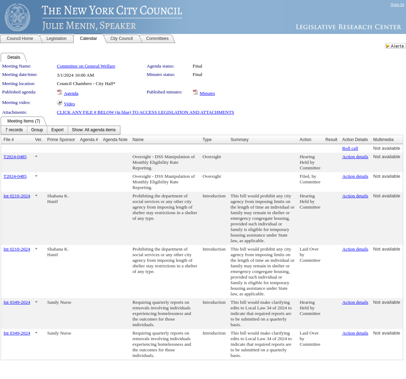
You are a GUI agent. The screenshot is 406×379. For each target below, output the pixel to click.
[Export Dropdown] (57, 130)
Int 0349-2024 (17, 302)
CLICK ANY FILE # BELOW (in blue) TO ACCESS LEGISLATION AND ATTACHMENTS (145, 112)
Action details (355, 156)
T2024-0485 (15, 156)
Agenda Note (115, 139)
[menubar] (60, 130)
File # (9, 139)
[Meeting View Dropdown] (94, 130)
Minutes (207, 93)
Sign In (397, 4)
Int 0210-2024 (17, 195)
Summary (239, 139)
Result (331, 139)
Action (305, 139)
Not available (386, 148)
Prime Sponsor (61, 139)
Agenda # (89, 139)
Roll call (350, 148)
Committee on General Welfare (86, 66)
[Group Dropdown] (37, 130)
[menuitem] (14, 130)
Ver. (38, 139)
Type (207, 139)
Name (138, 139)
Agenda (71, 93)
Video (69, 103)
